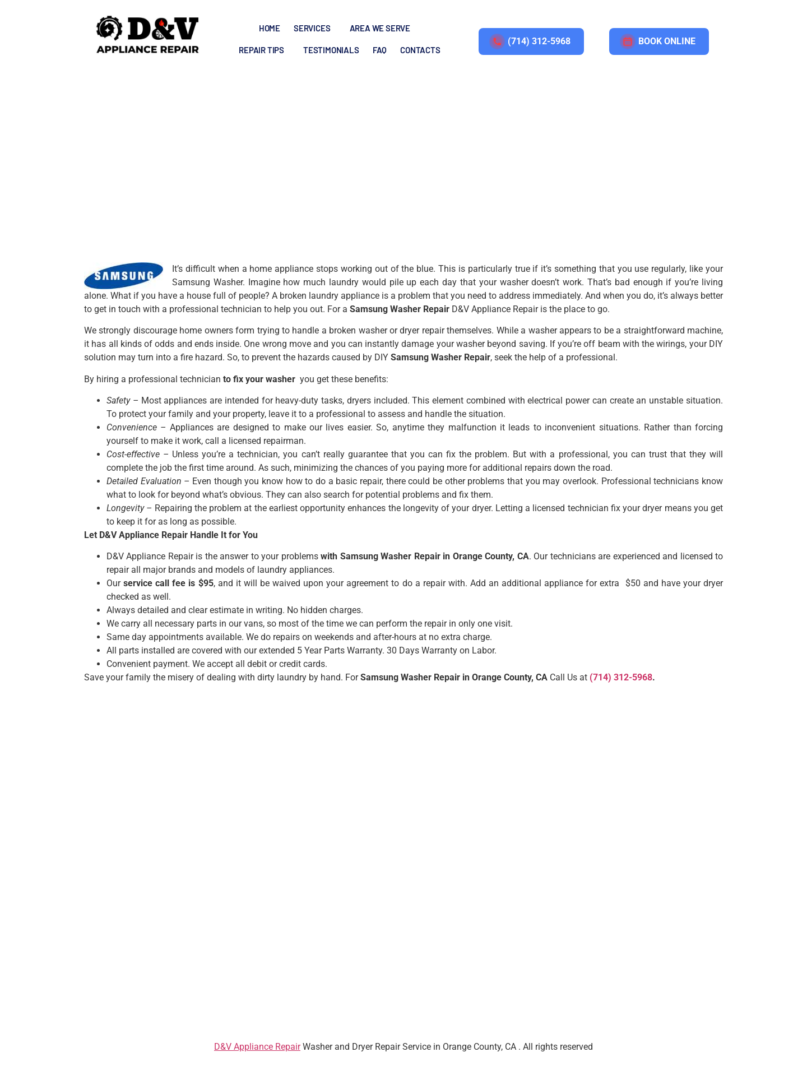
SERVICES (312, 28)
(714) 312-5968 (531, 41)
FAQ (380, 50)
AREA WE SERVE (380, 28)
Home (269, 28)
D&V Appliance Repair (257, 1050)
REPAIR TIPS (261, 50)
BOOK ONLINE (659, 41)
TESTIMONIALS (331, 50)
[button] (314, 28)
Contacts (420, 50)
